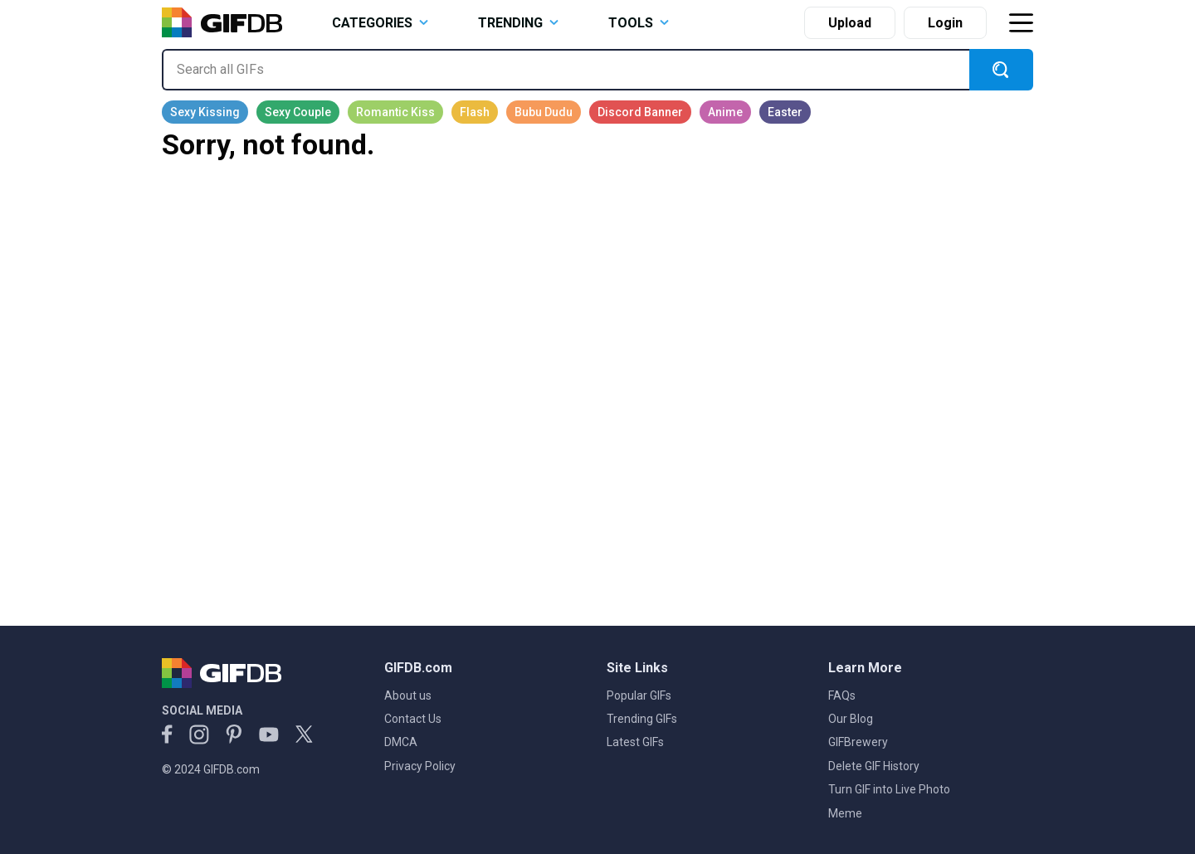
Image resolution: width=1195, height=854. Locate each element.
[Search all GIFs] (565, 69)
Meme (845, 813)
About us (408, 695)
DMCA (400, 742)
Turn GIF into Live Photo (889, 789)
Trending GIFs (642, 718)
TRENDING (518, 23)
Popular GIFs (639, 695)
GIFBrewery (858, 742)
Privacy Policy (420, 766)
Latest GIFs (635, 742)
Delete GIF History (873, 766)
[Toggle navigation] (1020, 23)
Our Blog (850, 718)
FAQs (842, 695)
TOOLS (638, 23)
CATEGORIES (380, 23)
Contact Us (412, 718)
